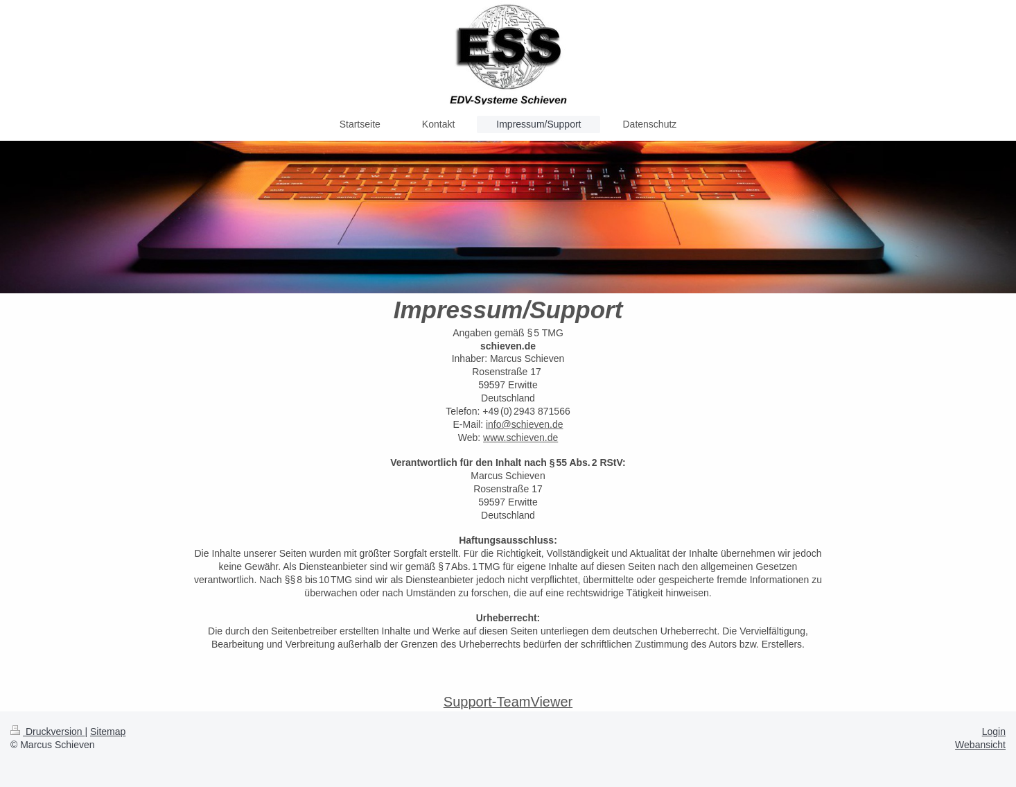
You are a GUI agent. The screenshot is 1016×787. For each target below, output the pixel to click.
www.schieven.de (520, 437)
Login (994, 731)
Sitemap (107, 731)
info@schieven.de (524, 424)
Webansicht (980, 744)
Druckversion (47, 731)
